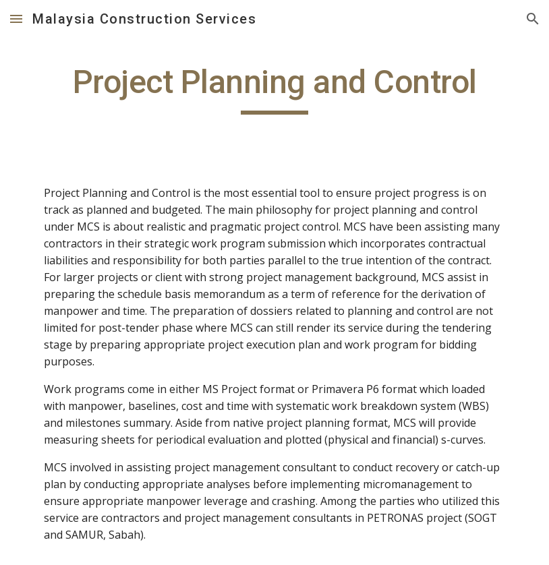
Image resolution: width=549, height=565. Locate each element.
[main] (274, 88)
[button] (16, 18)
